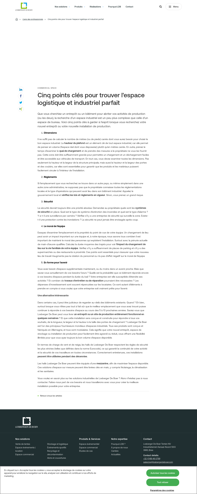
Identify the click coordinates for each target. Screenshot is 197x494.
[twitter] (21, 102)
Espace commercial (24, 454)
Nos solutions (62, 7)
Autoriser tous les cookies (163, 473)
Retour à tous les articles (50, 396)
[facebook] (21, 96)
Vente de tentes (22, 444)
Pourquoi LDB (114, 7)
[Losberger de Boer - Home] (26, 422)
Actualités (115, 454)
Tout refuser (162, 482)
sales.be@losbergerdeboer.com (158, 462)
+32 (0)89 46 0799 (151, 458)
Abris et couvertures (56, 458)
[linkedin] (21, 89)
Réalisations (97, 7)
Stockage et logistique (57, 444)
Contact (129, 7)
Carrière (114, 451)
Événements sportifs (56, 447)
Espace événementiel (89, 444)
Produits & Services (89, 439)
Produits (80, 7)
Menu (174, 7)
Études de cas (86, 451)
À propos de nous (119, 447)
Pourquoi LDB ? (118, 444)
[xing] (21, 109)
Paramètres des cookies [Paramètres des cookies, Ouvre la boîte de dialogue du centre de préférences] (162, 490)
